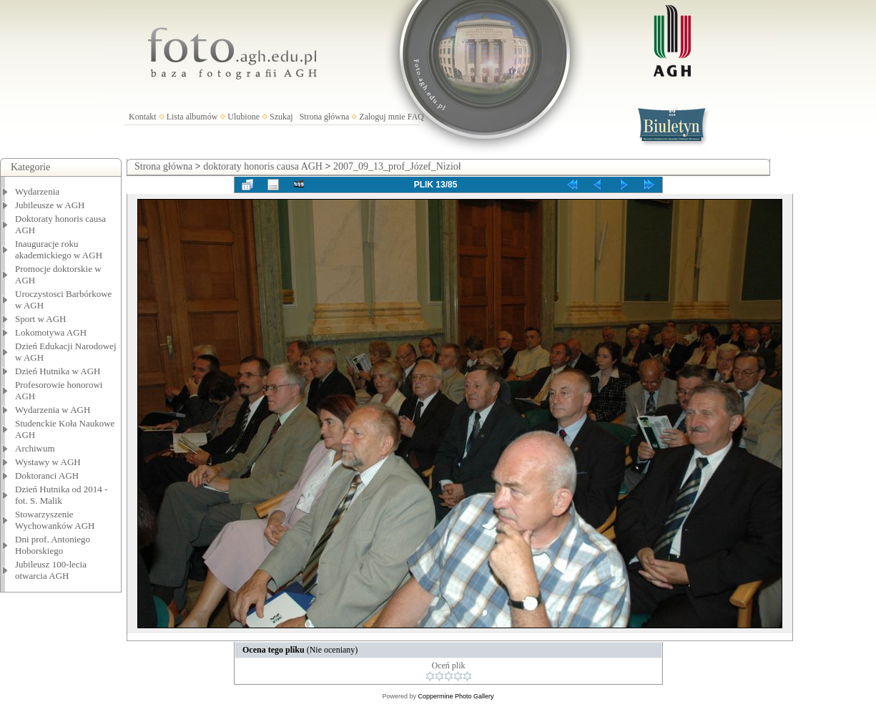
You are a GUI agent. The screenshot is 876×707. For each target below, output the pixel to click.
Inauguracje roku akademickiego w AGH (58, 249)
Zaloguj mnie (382, 117)
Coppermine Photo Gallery (455, 696)
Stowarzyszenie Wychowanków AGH (55, 520)
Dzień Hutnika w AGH (58, 371)
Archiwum (35, 448)
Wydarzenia (37, 191)
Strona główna (325, 117)
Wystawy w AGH (48, 462)
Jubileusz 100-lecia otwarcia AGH (51, 570)
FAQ (416, 117)
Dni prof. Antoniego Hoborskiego (52, 545)
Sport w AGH (41, 318)
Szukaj (281, 117)
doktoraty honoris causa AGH (263, 166)
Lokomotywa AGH (51, 332)
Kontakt (143, 117)
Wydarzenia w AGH (52, 409)
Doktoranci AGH (47, 475)
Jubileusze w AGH (50, 205)
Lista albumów (192, 117)
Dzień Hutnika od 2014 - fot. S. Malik (61, 495)
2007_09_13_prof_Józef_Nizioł (397, 166)
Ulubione (243, 117)
